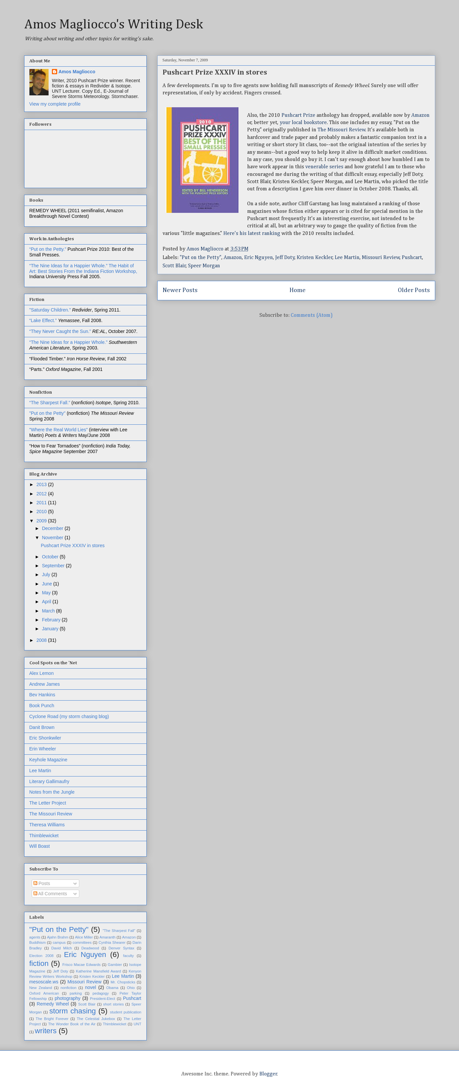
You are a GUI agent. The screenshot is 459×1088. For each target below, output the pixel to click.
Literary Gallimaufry (49, 781)
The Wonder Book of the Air (72, 1024)
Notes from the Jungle (52, 792)
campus (59, 942)
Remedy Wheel (53, 1003)
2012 (42, 493)
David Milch (61, 948)
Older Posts (414, 290)
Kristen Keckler (315, 257)
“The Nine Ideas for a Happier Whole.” (68, 265)
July (47, 574)
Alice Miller (84, 937)
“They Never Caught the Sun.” (61, 331)
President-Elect (102, 999)
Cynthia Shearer (111, 942)
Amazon (420, 115)
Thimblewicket (44, 835)
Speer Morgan (204, 266)
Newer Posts (180, 290)
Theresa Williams (47, 824)
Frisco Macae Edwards (81, 965)
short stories (113, 1004)
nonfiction (68, 988)
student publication (125, 1012)
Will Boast (39, 846)
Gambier (115, 965)
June (47, 583)
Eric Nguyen (258, 257)
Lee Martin (347, 257)
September (54, 565)
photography (67, 998)
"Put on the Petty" (200, 257)
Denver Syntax (121, 948)
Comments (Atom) (312, 315)
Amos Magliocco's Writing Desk (113, 24)
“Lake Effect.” (43, 320)
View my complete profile (55, 104)
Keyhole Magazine (48, 759)
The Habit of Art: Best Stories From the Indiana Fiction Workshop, (83, 268)
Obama (112, 988)
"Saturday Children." (50, 310)
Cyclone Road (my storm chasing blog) (69, 716)
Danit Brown (42, 727)
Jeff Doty (285, 257)
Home (297, 290)
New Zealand (40, 988)
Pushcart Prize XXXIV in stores (215, 72)
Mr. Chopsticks (123, 982)
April (47, 601)
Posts (41, 883)
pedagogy (101, 993)
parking (76, 993)
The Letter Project (47, 803)
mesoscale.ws (43, 981)
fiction (39, 963)
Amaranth (107, 937)
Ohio (131, 988)
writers (46, 1031)
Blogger (268, 1074)
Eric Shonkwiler (45, 738)
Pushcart (412, 257)
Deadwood (90, 948)
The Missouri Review (341, 130)
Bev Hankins (42, 694)
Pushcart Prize (298, 115)
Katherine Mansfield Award (98, 971)
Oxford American (44, 993)
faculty (128, 956)
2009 (42, 520)
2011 (42, 502)
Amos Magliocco (76, 71)
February (52, 619)
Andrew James (44, 684)
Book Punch (42, 705)
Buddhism (37, 942)
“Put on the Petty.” (47, 249)
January (51, 628)
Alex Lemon (41, 673)
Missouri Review (381, 257)
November (53, 537)
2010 (42, 511)
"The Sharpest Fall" (118, 931)
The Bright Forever (52, 1019)
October (51, 556)
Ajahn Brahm (57, 937)
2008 (42, 640)
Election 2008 (41, 956)
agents (35, 937)
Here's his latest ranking (251, 233)
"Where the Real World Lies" (58, 429)
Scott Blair (174, 266)
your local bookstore (303, 122)
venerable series (324, 167)
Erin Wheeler (42, 748)
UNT (137, 1024)
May (47, 592)
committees (82, 942)
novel (90, 987)
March (49, 610)
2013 (42, 484)
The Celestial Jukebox (96, 1019)
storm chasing (72, 1011)
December (53, 528)
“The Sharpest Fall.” (50, 402)
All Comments (50, 893)
